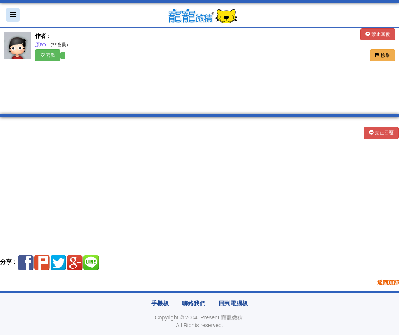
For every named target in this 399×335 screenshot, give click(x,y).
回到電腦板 (233, 303)
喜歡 (47, 55)
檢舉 (382, 55)
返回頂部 (388, 283)
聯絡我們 (193, 303)
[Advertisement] (199, 196)
